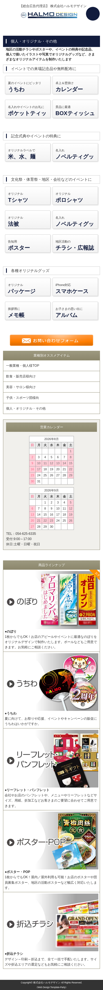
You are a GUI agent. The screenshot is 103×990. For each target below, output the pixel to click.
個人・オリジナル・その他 (26, 408)
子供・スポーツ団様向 (22, 398)
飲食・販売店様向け (21, 376)
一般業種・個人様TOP (22, 366)
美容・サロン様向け (21, 387)
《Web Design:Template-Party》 (51, 987)
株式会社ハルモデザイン (46, 982)
